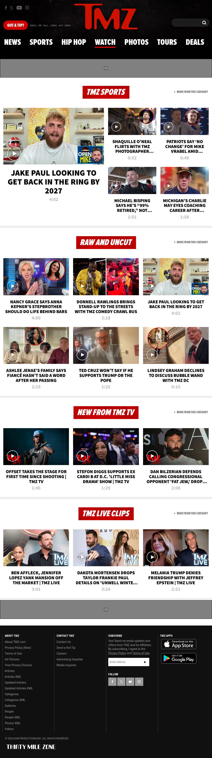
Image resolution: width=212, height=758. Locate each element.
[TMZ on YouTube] (130, 682)
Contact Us (64, 642)
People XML (12, 717)
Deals (195, 42)
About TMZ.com (15, 642)
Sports (41, 42)
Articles (10, 671)
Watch (105, 42)
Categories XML (15, 700)
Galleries (10, 705)
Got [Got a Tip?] (15, 25)
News (12, 42)
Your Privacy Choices (18, 665)
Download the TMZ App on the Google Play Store (178, 658)
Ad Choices (12, 659)
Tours (167, 42)
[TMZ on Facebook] (5, 8)
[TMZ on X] (12, 8)
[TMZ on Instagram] (27, 7)
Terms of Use (13, 653)
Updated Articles (15, 682)
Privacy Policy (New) (18, 647)
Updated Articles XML (19, 688)
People (9, 711)
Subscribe (145, 662)
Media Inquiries (66, 665)
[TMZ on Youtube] (19, 7)
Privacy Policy (117, 653)
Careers (61, 653)
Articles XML (13, 676)
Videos (9, 729)
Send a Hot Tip (66, 647)
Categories (12, 694)
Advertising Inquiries (70, 659)
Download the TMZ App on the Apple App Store (178, 644)
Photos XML (12, 723)
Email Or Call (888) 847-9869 (50, 25)
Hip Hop (73, 42)
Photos (136, 42)
